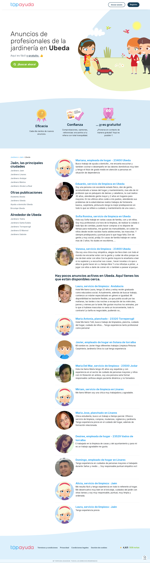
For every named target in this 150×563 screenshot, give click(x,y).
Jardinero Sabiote (18, 234)
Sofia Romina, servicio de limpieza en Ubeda (103, 216)
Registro (133, 4)
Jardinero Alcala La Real (21, 186)
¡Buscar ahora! (24, 64)
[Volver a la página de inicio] (22, 4)
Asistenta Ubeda (18, 197)
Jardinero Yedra (18, 219)
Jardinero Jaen (17, 170)
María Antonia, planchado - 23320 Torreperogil (105, 318)
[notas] (125, 547)
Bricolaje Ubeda (18, 208)
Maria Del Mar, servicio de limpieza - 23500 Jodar (107, 365)
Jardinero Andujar (18, 178)
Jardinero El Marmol (19, 230)
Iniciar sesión (116, 5)
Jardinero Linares (18, 174)
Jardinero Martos (18, 182)
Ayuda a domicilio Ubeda (22, 204)
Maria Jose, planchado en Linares (96, 412)
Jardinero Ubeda (18, 200)
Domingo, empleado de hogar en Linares (101, 459)
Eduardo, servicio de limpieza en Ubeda (100, 183)
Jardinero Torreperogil (21, 226)
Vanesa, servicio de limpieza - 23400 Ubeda (103, 248)
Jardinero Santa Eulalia (21, 223)
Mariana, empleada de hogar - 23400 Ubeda (103, 160)
